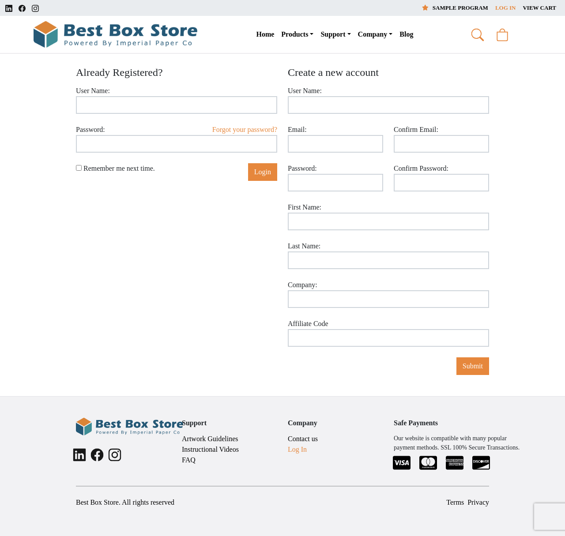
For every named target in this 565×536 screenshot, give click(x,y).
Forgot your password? (244, 129)
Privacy (478, 502)
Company (373, 34)
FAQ (189, 460)
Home (265, 34)
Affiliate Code (308, 323)
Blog (406, 34)
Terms (455, 502)
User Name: (93, 90)
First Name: (304, 207)
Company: (302, 285)
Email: (297, 129)
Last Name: (304, 246)
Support (332, 34)
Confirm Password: (421, 168)
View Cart (539, 7)
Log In (505, 7)
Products (294, 34)
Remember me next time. (115, 168)
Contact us (303, 438)
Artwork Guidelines (210, 438)
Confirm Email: (416, 129)
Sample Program (455, 7)
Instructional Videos (210, 449)
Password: (90, 129)
